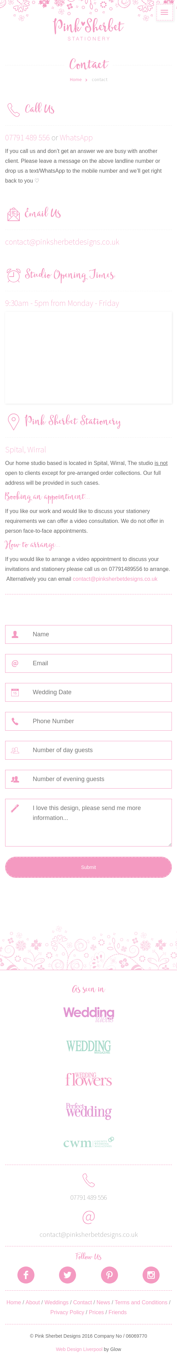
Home (76, 79)
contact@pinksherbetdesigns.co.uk (62, 241)
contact (99, 79)
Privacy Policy (67, 1312)
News (103, 1302)
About (33, 1302)
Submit (88, 867)
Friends (117, 1312)
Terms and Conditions (141, 1302)
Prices (96, 1312)
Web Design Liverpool (79, 1349)
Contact (82, 1302)
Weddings (56, 1302)
